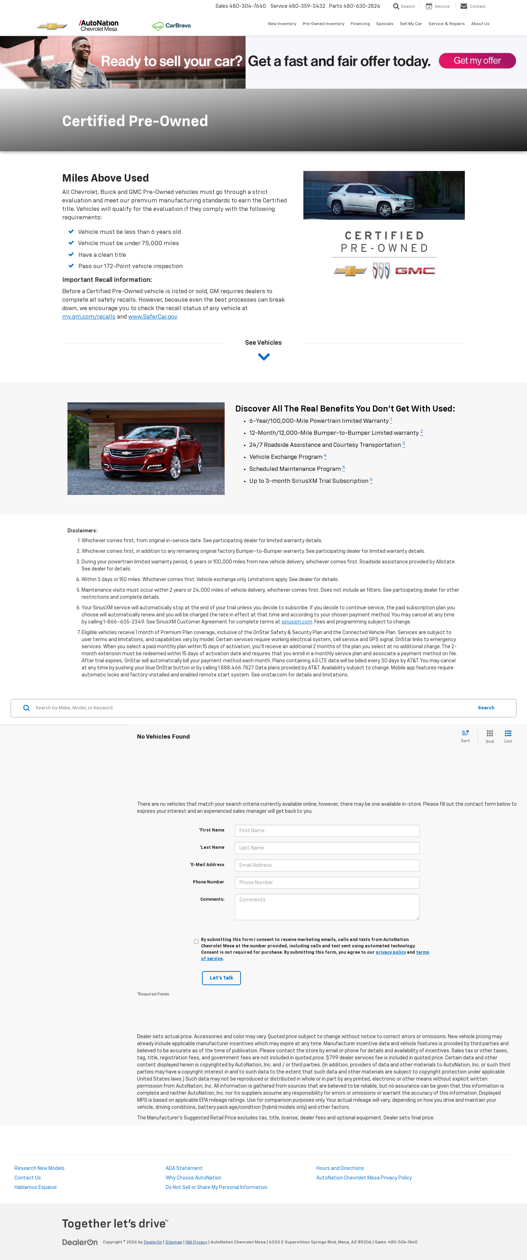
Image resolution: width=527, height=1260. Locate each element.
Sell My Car (411, 24)
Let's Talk (221, 978)
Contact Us (27, 1178)
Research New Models (39, 1168)
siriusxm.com (297, 622)
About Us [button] (480, 24)
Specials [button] (384, 24)
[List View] (508, 737)
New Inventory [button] (282, 24)
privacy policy (391, 953)
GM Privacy (196, 1242)
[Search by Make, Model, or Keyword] (253, 708)
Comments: (212, 900)
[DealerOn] (80, 1242)
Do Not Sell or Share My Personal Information (216, 1187)
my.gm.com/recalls (89, 317)
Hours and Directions (340, 1168)
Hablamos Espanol (35, 1187)
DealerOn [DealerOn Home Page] (153, 1242)
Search (486, 708)
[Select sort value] (467, 737)
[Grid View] (488, 737)
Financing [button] (360, 24)
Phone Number (208, 882)
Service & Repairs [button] (446, 24)
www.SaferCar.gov (152, 317)
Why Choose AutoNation (193, 1178)
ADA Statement (184, 1168)
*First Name (211, 830)
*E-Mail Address (207, 865)
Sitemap (173, 1242)
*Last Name (212, 848)
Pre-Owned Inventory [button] (323, 24)
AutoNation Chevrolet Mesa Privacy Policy (364, 1178)
